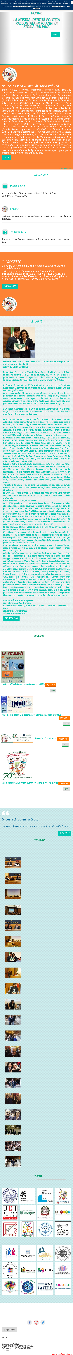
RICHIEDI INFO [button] (9, 286)
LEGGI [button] (6, 157)
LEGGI (53, 691)
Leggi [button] (55, 34)
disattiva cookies (57, 6)
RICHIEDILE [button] (65, 833)
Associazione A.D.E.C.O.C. (10, 1344)
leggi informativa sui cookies (22, 6)
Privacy (4, 1338)
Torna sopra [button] (9, 1329)
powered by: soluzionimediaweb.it (61, 1354)
